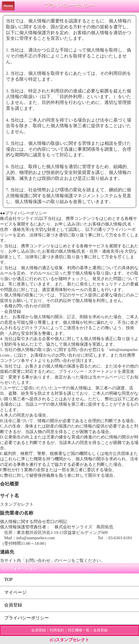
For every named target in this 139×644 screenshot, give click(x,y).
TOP (8, 579)
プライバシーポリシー (26, 617)
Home (8, 6)
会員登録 (13, 605)
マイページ (15, 592)
